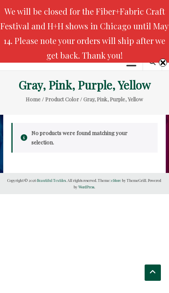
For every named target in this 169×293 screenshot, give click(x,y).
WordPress (86, 186)
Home (33, 99)
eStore (116, 180)
